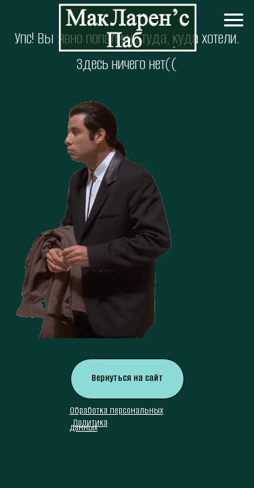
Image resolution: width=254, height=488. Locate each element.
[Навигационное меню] (233, 20)
